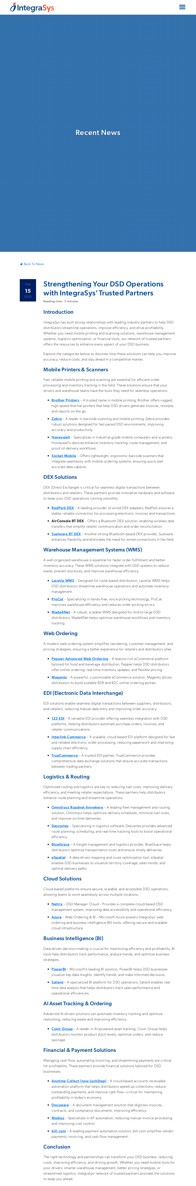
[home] (32, 7)
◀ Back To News (32, 264)
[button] (182, 7)
